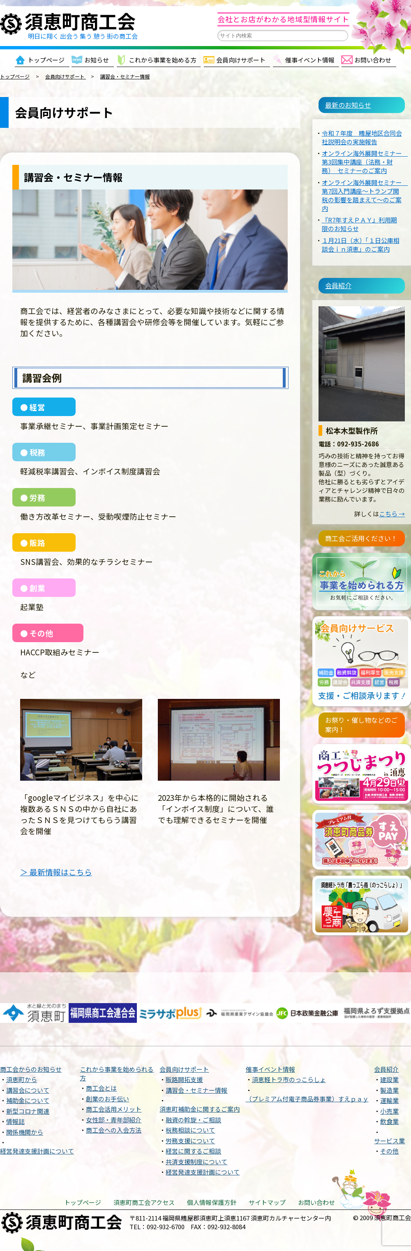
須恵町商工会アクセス (144, 1169)
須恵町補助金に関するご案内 (199, 1076)
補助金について (27, 1068)
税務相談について (190, 1097)
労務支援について (190, 1107)
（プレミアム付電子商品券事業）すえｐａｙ (307, 1065)
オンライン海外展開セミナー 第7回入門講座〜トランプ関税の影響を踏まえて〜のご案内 (365, 187)
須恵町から (21, 1047)
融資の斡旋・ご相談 (193, 1086)
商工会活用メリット (113, 1076)
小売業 (389, 1078)
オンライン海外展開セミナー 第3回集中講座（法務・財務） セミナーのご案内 (365, 154)
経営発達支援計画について (37, 1118)
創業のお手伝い (107, 1065)
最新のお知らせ (340, 104)
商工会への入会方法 (113, 1097)
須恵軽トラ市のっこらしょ (289, 1047)
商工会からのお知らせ (31, 1036)
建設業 (389, 1047)
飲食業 (389, 1089)
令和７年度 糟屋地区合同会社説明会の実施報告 (362, 129)
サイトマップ (267, 1169)
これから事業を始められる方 (117, 1040)
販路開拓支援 (184, 1047)
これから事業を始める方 (162, 59)
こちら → (392, 499)
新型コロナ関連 (27, 1078)
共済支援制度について (196, 1128)
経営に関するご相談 (193, 1118)
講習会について (27, 1057)
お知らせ (96, 59)
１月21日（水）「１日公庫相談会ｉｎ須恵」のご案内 (360, 236)
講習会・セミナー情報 (196, 1057)
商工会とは (101, 1055)
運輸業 (389, 1068)
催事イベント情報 (310, 59)
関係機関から (24, 1099)
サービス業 (389, 1107)
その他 (389, 1118)
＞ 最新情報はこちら (56, 871)
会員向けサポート (241, 59)
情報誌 (15, 1089)
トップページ (46, 59)
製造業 (389, 1057)
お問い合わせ (372, 59)
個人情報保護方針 (211, 1169)
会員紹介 (331, 277)
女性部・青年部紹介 (113, 1086)
